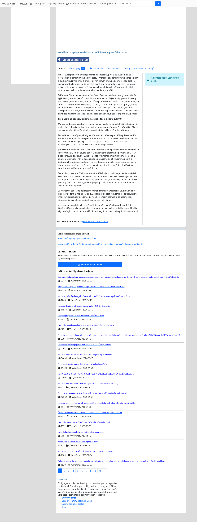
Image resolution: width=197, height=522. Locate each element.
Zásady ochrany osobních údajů (139, 68)
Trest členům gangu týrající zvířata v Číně (77, 238)
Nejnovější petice (55, 3)
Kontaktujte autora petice (94, 221)
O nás (65, 507)
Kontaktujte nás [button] (106, 3)
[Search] (136, 3)
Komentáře (96, 68)
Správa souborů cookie (73, 503)
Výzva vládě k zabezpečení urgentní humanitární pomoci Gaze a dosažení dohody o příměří (100, 244)
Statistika (113, 68)
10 (100, 471)
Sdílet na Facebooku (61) (72, 60)
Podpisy (77, 68)
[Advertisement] (120, 29)
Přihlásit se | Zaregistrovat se (81, 3)
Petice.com (9, 3)
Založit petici (37, 3)
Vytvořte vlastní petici (90, 264)
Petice (62, 68)
